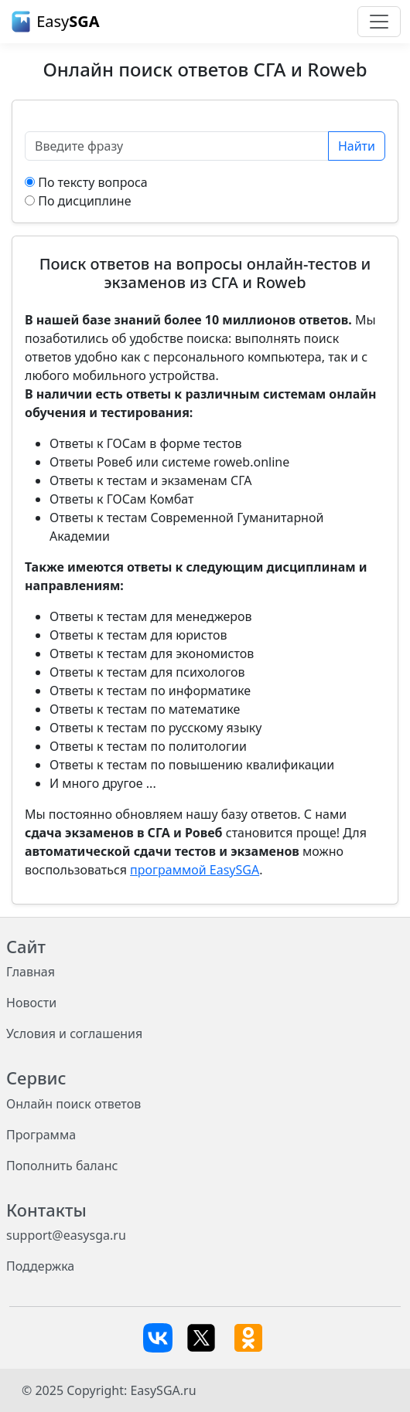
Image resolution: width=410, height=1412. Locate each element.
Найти (356, 145)
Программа (41, 1134)
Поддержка (40, 1266)
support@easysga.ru (66, 1235)
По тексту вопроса (93, 182)
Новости (31, 1002)
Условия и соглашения (74, 1033)
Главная (30, 971)
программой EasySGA (194, 869)
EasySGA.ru (163, 1390)
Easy (54, 21)
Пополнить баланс (62, 1165)
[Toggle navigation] (379, 21)
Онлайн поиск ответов (73, 1103)
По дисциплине (84, 200)
